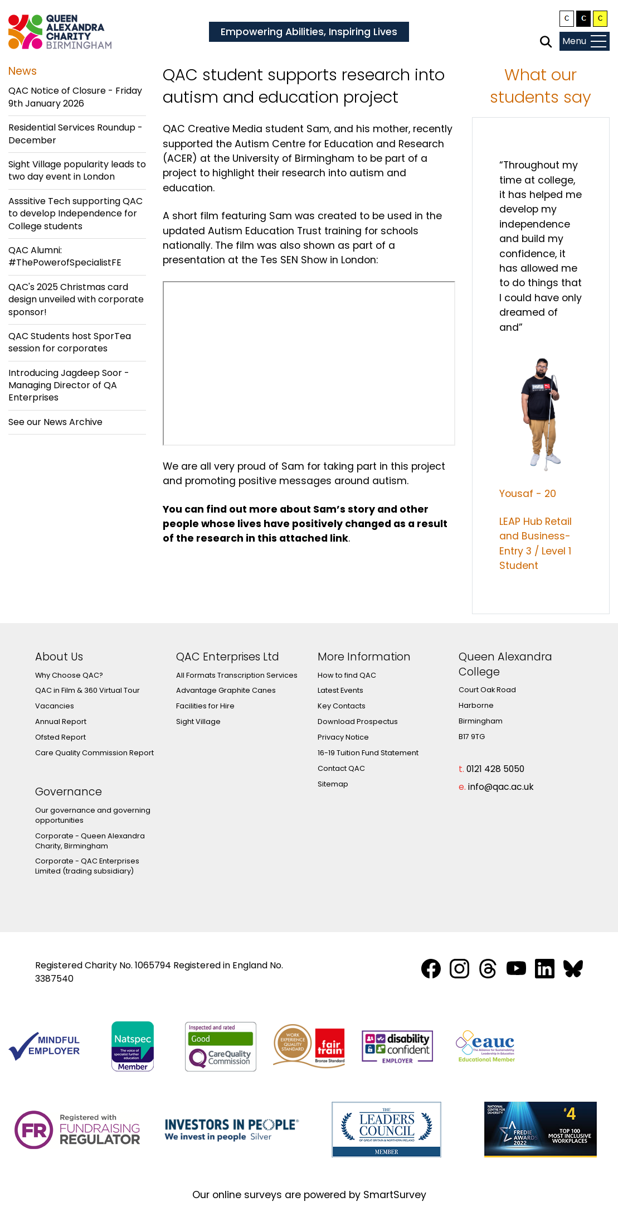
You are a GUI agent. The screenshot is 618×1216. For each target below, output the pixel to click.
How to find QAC (347, 675)
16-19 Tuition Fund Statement (368, 752)
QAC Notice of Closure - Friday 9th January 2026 (75, 96)
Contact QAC (341, 768)
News (22, 71)
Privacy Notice (343, 737)
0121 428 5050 (495, 769)
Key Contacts (342, 706)
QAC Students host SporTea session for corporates (69, 342)
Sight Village (198, 721)
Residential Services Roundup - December (75, 133)
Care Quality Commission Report (94, 752)
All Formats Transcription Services (237, 675)
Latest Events (340, 690)
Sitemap (333, 784)
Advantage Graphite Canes (226, 690)
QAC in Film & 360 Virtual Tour (87, 690)
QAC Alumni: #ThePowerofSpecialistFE (64, 256)
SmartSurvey (394, 1194)
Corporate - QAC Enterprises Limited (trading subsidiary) (87, 866)
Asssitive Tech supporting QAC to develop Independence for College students (75, 214)
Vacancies (54, 706)
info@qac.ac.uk (501, 787)
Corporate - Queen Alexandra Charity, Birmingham (90, 841)
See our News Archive (55, 422)
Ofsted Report (60, 737)
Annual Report (60, 721)
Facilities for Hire (205, 706)
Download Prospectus (358, 721)
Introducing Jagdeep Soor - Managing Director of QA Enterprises (68, 385)
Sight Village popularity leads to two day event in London (77, 170)
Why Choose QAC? (69, 675)
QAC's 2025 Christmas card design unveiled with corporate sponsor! (76, 300)
